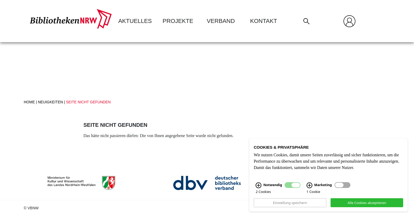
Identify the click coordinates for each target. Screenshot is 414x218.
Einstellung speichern (290, 202)
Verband (221, 21)
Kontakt (263, 21)
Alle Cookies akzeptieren (366, 202)
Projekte (178, 21)
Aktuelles (135, 21)
